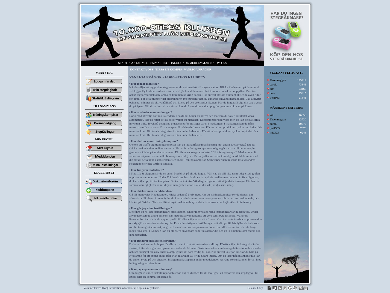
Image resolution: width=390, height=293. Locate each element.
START (122, 62)
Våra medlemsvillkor (95, 287)
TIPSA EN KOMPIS (168, 69)
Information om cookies (122, 287)
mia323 (274, 132)
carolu (273, 84)
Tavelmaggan (278, 80)
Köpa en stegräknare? (148, 287)
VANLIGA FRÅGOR (197, 69)
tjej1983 (275, 97)
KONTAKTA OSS (141, 69)
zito (272, 88)
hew (272, 93)
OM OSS (221, 62)
